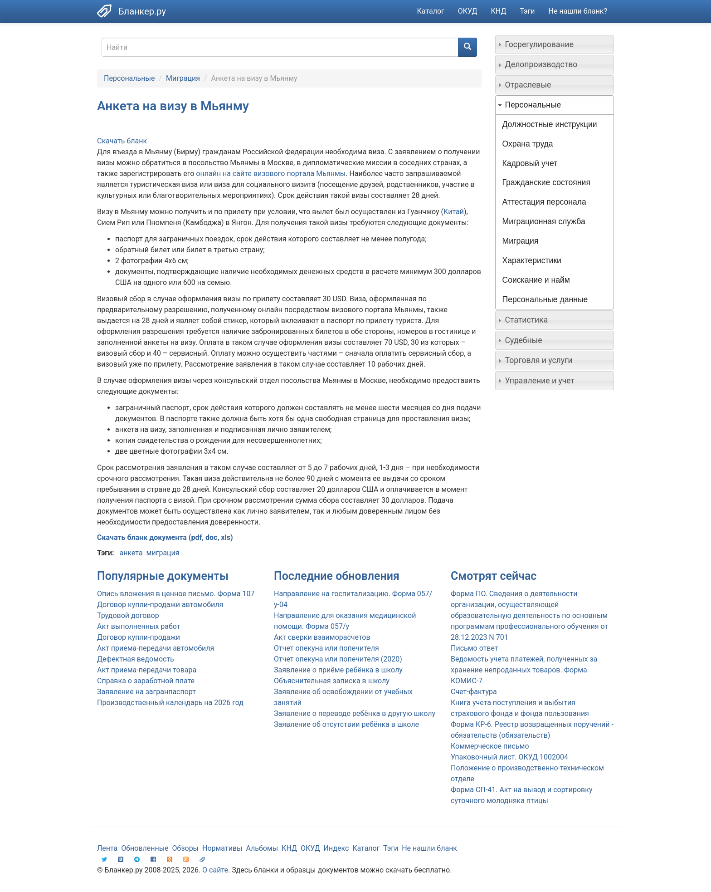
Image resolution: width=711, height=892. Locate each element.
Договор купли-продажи (138, 637)
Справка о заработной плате (146, 680)
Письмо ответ (474, 648)
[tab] (554, 44)
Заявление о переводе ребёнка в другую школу (354, 713)
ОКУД (467, 11)
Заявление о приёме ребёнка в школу (338, 670)
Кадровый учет (530, 163)
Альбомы (262, 848)
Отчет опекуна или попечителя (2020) (338, 659)
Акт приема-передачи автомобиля (155, 648)
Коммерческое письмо (490, 746)
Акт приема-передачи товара (146, 670)
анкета (130, 553)
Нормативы (222, 848)
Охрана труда (527, 143)
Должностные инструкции (549, 124)
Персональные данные (545, 299)
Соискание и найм (536, 279)
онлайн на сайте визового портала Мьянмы (271, 173)
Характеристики (531, 260)
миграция (163, 553)
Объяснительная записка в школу (332, 680)
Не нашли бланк (429, 848)
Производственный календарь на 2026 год (170, 702)
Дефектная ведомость (135, 659)
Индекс (336, 848)
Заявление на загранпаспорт (146, 691)
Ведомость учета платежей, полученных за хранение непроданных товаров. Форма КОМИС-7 (524, 670)
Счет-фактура (474, 691)
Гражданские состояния (546, 182)
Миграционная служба (543, 221)
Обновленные (144, 848)
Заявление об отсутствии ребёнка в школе (346, 724)
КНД (498, 11)
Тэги (527, 11)
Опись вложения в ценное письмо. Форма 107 (175, 593)
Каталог (430, 11)
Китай (453, 211)
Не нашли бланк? (578, 11)
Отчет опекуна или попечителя (326, 648)
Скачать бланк (122, 141)
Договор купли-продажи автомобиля (160, 604)
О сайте (215, 870)
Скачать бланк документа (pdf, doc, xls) (165, 537)
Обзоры (185, 848)
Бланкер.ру (142, 11)
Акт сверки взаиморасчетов (322, 637)
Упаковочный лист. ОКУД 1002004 (509, 757)
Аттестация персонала (544, 201)
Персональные (129, 78)
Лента (107, 848)
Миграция (183, 78)
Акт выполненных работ (138, 626)
